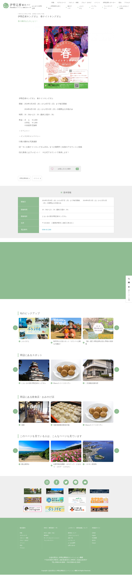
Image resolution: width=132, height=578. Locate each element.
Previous (15, 331)
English (94, 538)
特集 (21, 536)
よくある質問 (71, 546)
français (94, 546)
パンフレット (94, 7)
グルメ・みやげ (24, 543)
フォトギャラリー (108, 7)
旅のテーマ (70, 7)
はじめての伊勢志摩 (37, 7)
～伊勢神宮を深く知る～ (54, 7)
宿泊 (21, 548)
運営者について (72, 536)
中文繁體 (94, 541)
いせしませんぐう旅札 (124, 7)
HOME (20, 11)
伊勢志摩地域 (24, 181)
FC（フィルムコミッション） (52, 541)
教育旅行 (46, 538)
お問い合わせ (71, 548)
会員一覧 (70, 541)
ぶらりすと (81, 7)
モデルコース (23, 538)
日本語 (94, 536)
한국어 (94, 543)
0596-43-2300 (46, 233)
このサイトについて (73, 538)
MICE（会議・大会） (49, 536)
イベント (27, 11)
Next (116, 331)
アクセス (22, 551)
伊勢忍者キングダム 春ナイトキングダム (45, 11)
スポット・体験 (24, 541)
